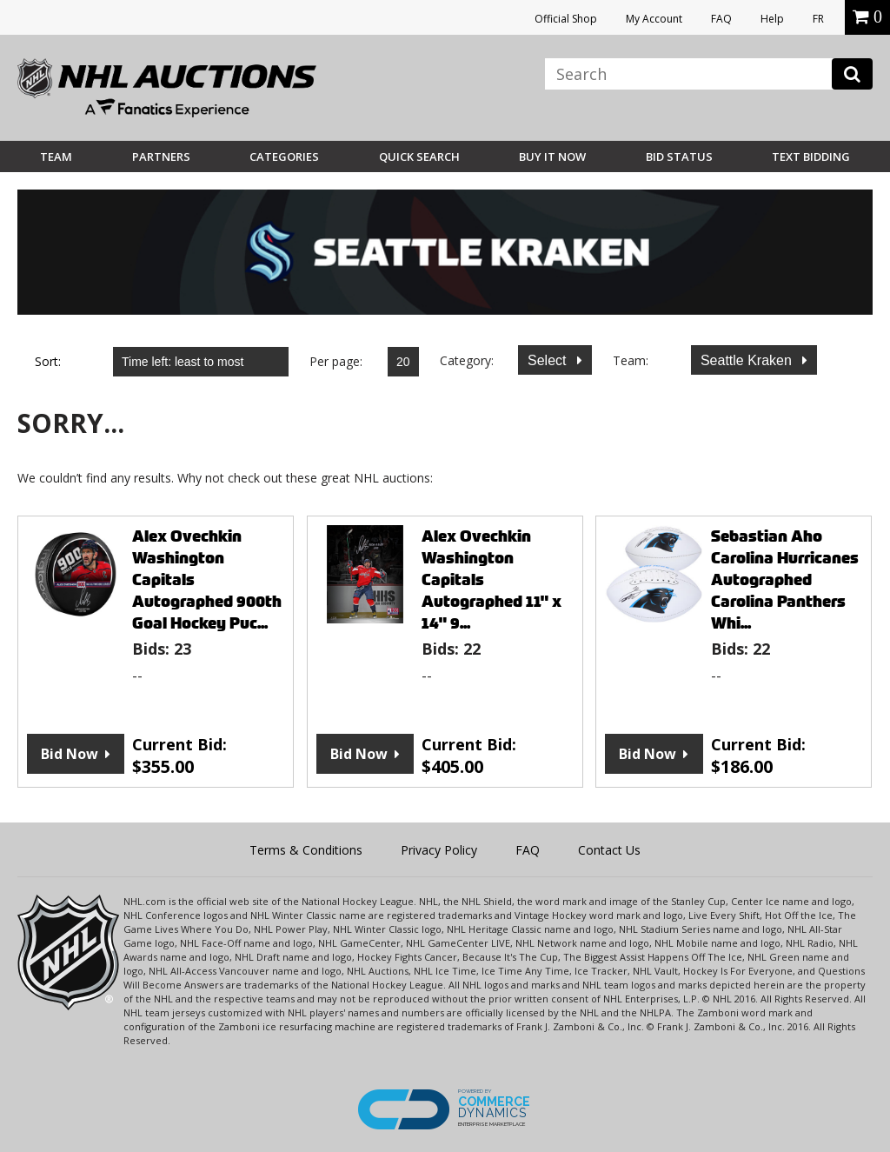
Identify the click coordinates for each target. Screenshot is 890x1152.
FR (818, 18)
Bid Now (69, 753)
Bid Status (679, 156)
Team (56, 156)
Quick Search (419, 156)
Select (549, 360)
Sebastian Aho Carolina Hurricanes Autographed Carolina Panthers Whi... (785, 579)
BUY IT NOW (552, 156)
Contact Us (609, 850)
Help (772, 18)
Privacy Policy (439, 850)
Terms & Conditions (305, 850)
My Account (654, 18)
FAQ (721, 18)
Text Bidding (811, 156)
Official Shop (566, 18)
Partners (161, 156)
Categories (284, 156)
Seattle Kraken (748, 360)
